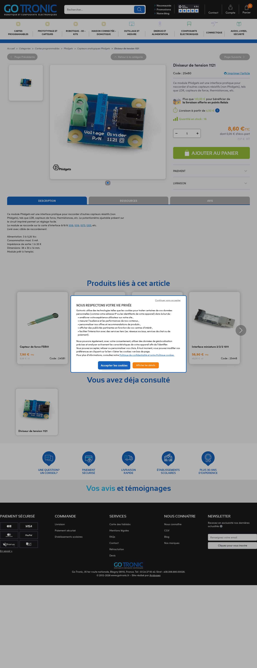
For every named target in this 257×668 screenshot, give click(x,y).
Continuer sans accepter (168, 300)
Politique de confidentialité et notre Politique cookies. (146, 355)
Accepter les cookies (114, 365)
